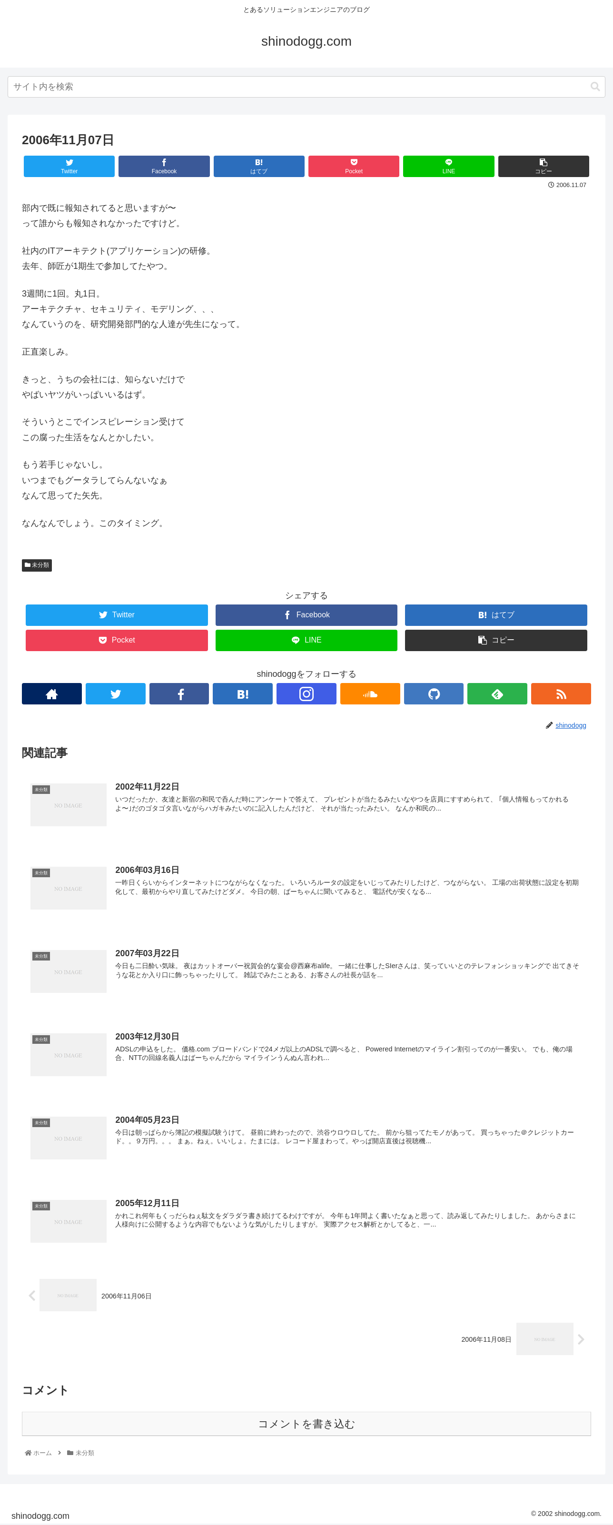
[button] (595, 86)
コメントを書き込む (307, 1424)
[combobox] (306, 87)
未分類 (37, 565)
